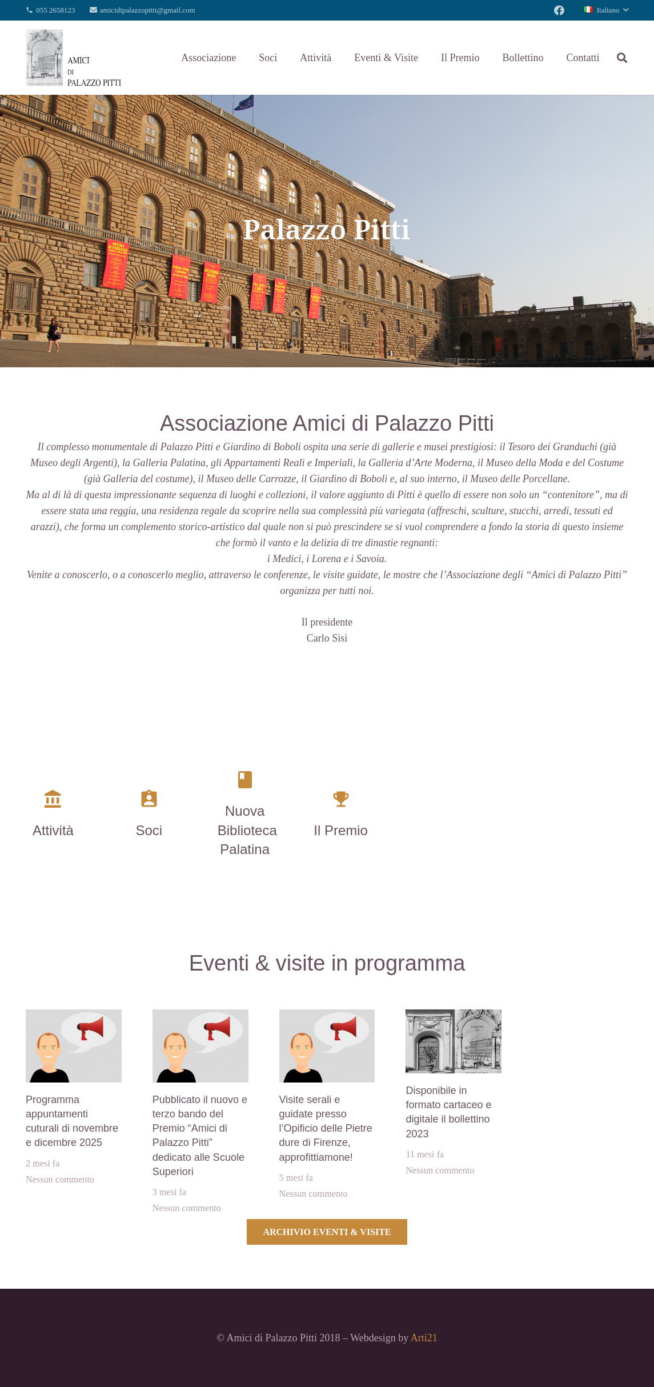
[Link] (74, 57)
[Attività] (53, 801)
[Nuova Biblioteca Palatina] (245, 782)
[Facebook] (559, 10)
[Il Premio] (341, 801)
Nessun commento (60, 1179)
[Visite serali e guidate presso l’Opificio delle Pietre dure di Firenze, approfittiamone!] (327, 1017)
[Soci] (149, 801)
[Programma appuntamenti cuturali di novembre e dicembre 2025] (74, 1017)
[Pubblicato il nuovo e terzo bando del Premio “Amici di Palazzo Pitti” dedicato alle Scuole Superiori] (200, 1017)
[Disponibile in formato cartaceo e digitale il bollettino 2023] (453, 1017)
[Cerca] (622, 57)
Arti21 (424, 1338)
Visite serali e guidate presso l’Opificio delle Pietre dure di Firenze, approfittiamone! (325, 1128)
